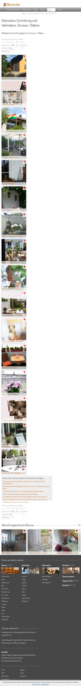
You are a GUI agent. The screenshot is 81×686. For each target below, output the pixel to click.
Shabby (24, 595)
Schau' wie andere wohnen (36, 13)
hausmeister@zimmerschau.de (11, 661)
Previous (78, 525)
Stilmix (24, 589)
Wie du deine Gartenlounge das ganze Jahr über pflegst (20, 494)
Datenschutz (5, 676)
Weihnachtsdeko (46, 576)
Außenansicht (5, 616)
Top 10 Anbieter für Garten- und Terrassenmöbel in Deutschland (23, 491)
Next (80, 525)
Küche (3, 579)
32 (22, 42)
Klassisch (24, 582)
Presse (22, 673)
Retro (23, 592)
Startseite (24, 13)
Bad (3, 586)
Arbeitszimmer (6, 598)
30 (17, 42)
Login (60, 9)
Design (24, 579)
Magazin (35, 9)
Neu (73, 565)
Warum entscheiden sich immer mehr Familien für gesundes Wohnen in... (25, 499)
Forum (42, 9)
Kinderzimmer (6, 592)
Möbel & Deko (26, 9)
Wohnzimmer (5, 576)
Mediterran (25, 601)
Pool (3, 613)
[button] (13, 48)
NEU (17, 45)
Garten (3, 610)
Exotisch (24, 576)
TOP (8, 565)
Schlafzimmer (5, 582)
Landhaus (24, 586)
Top (70, 565)
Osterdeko (45, 579)
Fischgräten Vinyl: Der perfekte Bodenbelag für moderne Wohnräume (25, 497)
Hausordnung (5, 679)
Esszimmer (5, 589)
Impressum (23, 676)
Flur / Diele (5, 595)
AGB (3, 673)
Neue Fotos (24, 45)
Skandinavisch (26, 598)
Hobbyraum (5, 601)
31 (19, 42)
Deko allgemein (46, 582)
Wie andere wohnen (13, 9)
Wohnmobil (5, 619)
